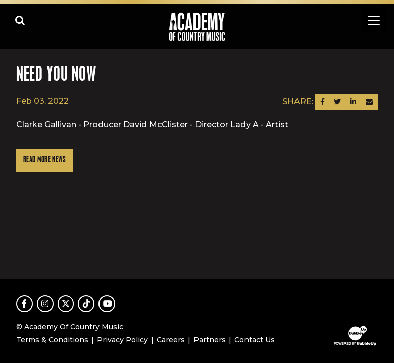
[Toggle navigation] (374, 20)
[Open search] (20, 20)
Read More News (44, 160)
